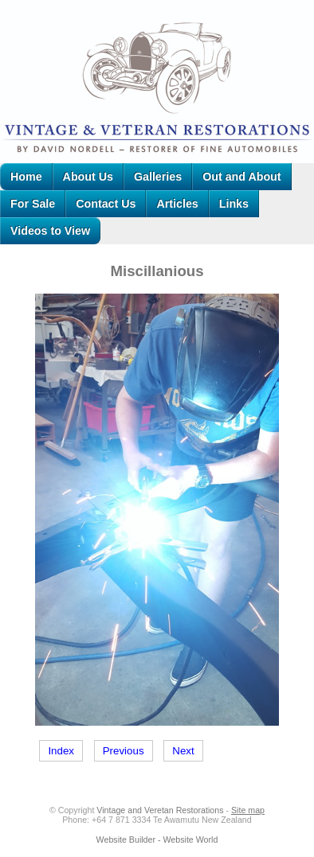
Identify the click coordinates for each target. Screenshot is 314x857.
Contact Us (105, 203)
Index (61, 751)
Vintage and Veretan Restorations (159, 810)
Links (234, 203)
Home (26, 176)
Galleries (158, 176)
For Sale (32, 203)
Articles (177, 203)
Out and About (241, 176)
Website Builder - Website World (157, 839)
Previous (123, 751)
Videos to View (50, 230)
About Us (88, 176)
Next (183, 751)
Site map (248, 810)
